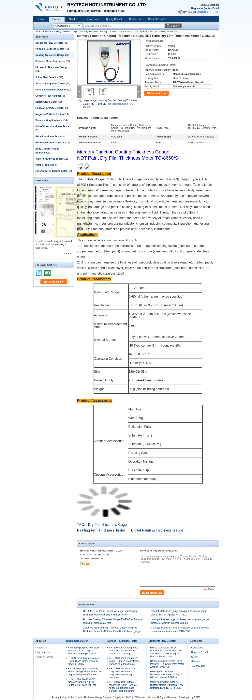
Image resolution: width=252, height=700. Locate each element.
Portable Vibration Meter (49, 120)
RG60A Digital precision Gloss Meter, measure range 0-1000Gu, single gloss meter (84, 650)
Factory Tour (92, 19)
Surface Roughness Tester (50, 83)
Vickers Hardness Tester (49, 158)
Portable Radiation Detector (51, 89)
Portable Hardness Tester (50, 49)
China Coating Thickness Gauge (85, 697)
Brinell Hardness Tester (49, 136)
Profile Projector (45, 165)
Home (41, 19)
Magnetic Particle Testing (50, 114)
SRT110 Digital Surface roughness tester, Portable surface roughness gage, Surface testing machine (123, 686)
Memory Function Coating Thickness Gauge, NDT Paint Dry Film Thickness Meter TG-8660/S (110, 104)
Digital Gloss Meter (46, 102)
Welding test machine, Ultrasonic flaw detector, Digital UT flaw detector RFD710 (166, 674)
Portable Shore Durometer (50, 61)
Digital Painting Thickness (151, 530)
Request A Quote (200, 8)
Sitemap (195, 661)
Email (215, 8)
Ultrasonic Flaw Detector (49, 42)
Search (175, 25)
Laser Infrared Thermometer (51, 171)
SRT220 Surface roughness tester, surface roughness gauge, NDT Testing (123, 650)
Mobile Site (198, 666)
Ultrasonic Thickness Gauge (51, 67)
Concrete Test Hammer (48, 95)
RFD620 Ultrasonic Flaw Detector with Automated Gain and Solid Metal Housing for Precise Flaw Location (166, 652)
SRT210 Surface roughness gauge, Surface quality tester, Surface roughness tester (124, 661)
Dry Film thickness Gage (107, 525)
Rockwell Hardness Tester (50, 142)
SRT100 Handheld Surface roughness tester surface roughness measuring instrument (123, 673)
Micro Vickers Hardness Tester (53, 126)
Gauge (178, 530)
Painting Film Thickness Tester (102, 530)
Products (56, 19)
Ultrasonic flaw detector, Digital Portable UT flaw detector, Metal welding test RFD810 (167, 664)
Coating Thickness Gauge (65, 31)
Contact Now (158, 93)
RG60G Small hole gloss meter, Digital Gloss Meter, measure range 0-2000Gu (84, 661)
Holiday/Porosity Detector (50, 108)
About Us (73, 19)
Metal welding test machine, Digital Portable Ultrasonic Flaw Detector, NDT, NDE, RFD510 (166, 685)
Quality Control (114, 19)
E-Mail (194, 656)
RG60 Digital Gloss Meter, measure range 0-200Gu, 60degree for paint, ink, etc (82, 682)
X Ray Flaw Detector (47, 77)
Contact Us (135, 19)
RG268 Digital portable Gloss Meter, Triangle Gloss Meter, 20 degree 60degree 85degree (84, 671)
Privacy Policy (59, 697)
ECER (197, 697)
